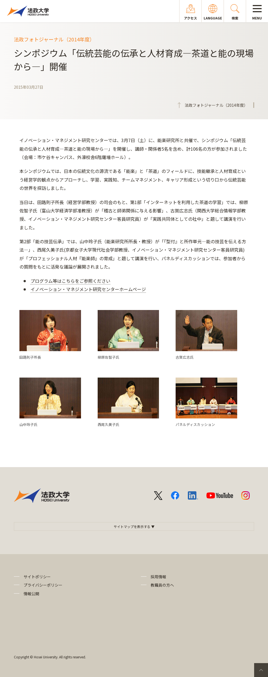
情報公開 (31, 593)
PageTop (261, 670)
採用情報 (158, 576)
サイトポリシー (37, 576)
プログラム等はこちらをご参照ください (70, 280)
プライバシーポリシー (43, 585)
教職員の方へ (162, 585)
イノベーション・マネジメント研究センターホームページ (88, 289)
